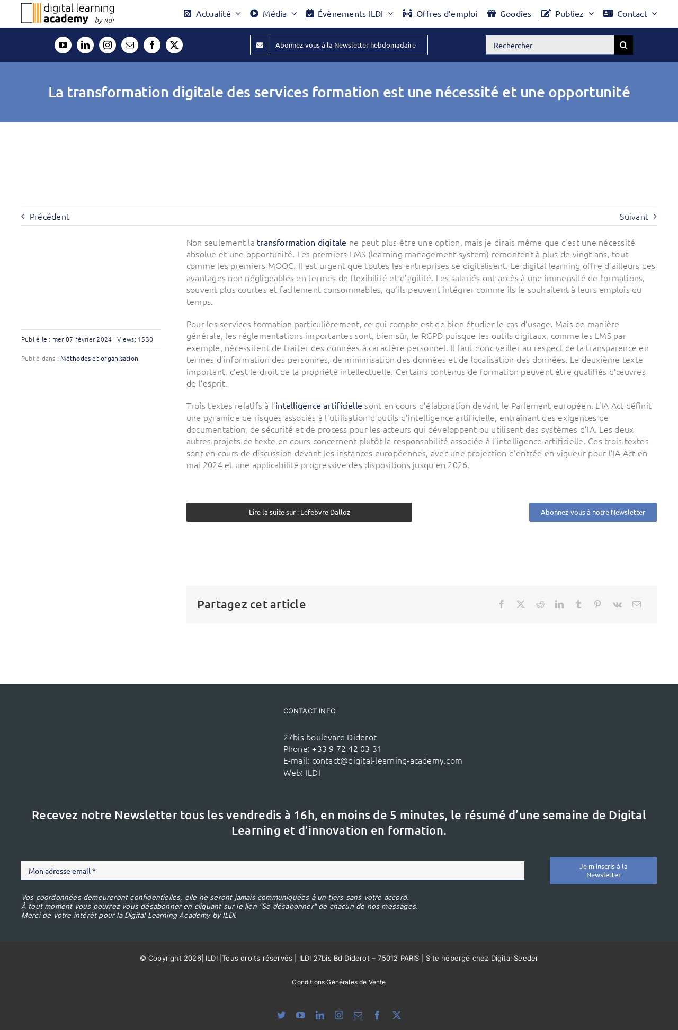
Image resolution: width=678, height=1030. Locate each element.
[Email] (636, 604)
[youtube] (63, 45)
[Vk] (617, 604)
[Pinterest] (597, 604)
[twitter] (174, 45)
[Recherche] (623, 45)
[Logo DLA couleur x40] (67, 7)
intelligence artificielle (318, 405)
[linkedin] (85, 45)
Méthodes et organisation (99, 358)
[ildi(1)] (226, 726)
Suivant (634, 216)
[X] (520, 604)
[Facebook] (501, 604)
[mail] (129, 45)
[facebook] (152, 45)
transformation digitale (302, 242)
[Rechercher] (550, 45)
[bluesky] (281, 1015)
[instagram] (107, 45)
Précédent (49, 216)
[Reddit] (540, 604)
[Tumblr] (578, 604)
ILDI (313, 772)
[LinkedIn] (559, 604)
